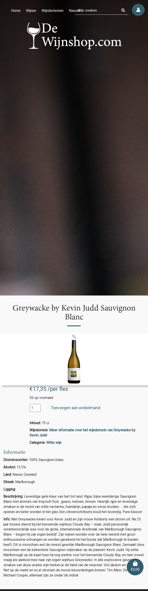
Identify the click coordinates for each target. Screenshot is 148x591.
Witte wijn (53, 442)
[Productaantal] (35, 408)
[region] (74, 148)
